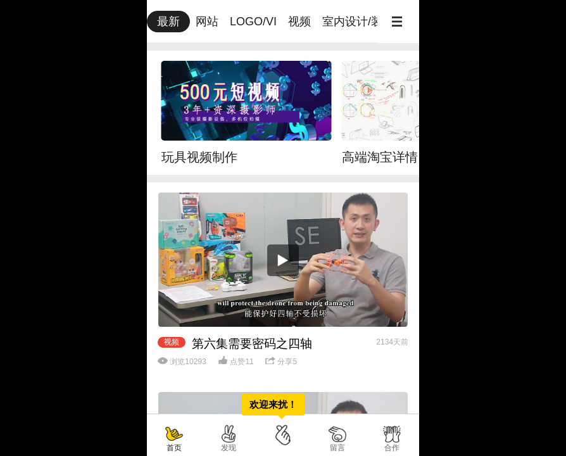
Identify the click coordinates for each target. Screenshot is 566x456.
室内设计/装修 (358, 21)
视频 (299, 21)
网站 (207, 21)
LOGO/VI (253, 21)
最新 (168, 21)
